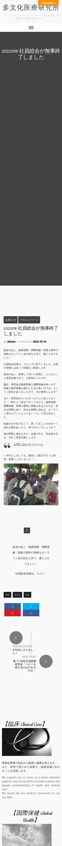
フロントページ (29, 319)
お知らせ (10, 319)
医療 (7, 595)
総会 (27, 595)
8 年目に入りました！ (23, 651)
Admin (11, 341)
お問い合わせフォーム (28, 444)
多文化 (17, 595)
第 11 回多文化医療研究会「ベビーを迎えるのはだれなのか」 (24, 665)
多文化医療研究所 (31, 8)
